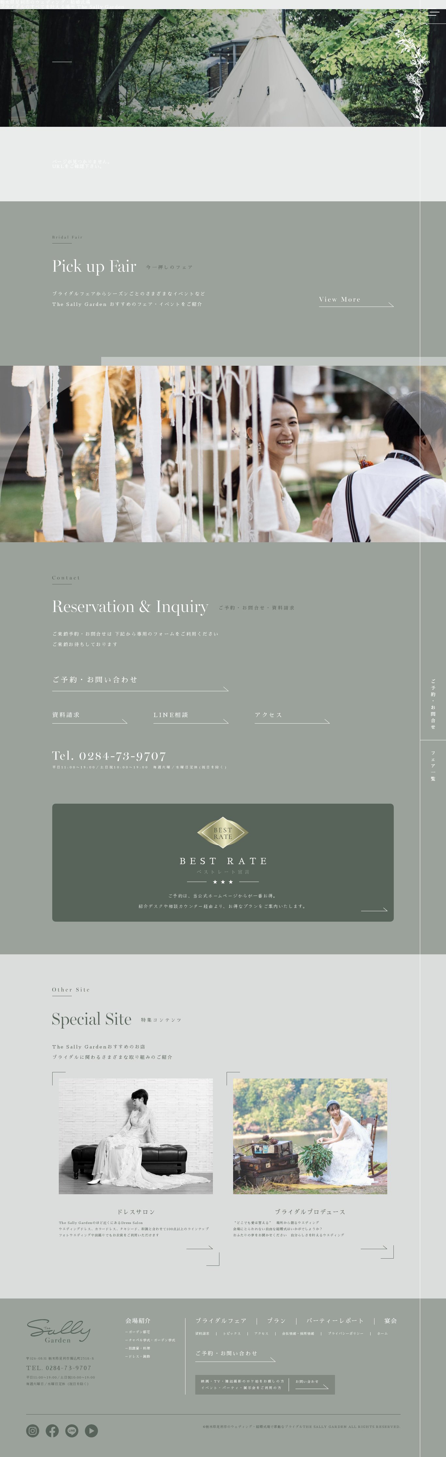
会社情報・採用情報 (298, 1333)
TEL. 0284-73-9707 (59, 1368)
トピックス (232, 1333)
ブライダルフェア (221, 1321)
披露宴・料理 (139, 1348)
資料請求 (66, 715)
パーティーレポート (335, 1321)
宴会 (390, 1321)
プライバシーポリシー (346, 1333)
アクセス (269, 715)
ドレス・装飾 (139, 1356)
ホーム (382, 1333)
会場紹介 (138, 1321)
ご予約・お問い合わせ (95, 680)
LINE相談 (171, 715)
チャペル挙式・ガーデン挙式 (152, 1340)
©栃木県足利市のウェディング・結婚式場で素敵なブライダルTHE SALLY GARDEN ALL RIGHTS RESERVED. (302, 1427)
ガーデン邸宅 (139, 1332)
